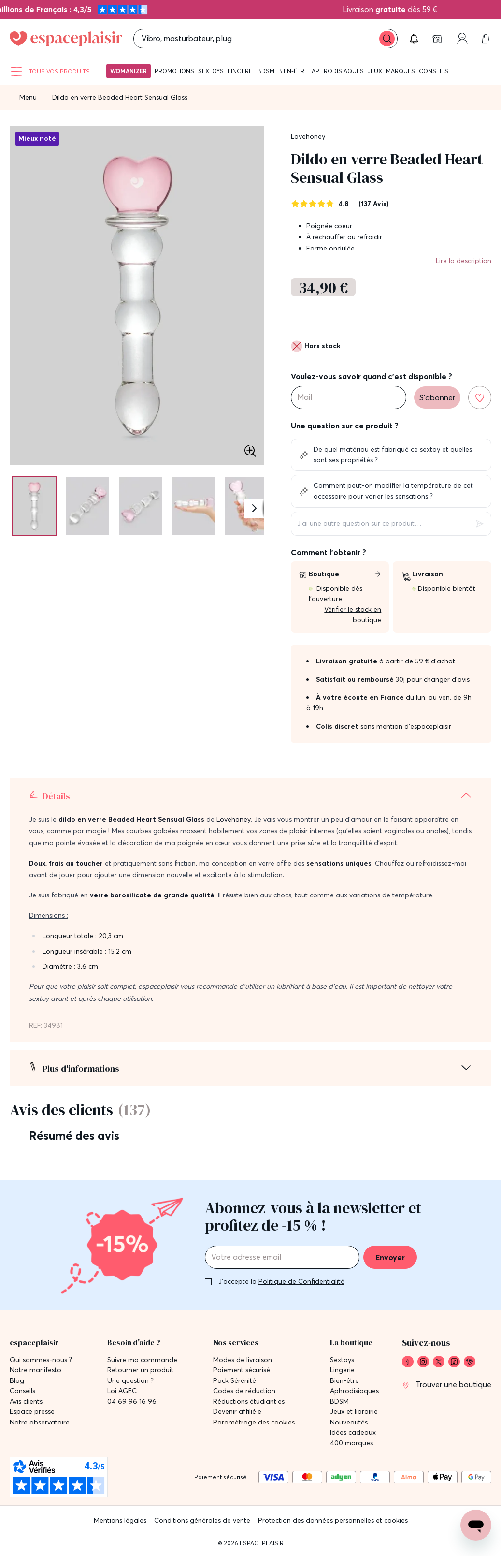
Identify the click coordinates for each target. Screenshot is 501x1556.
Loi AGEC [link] (122, 1391)
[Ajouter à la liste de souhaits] (479, 397)
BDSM (266, 70)
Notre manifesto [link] (35, 1370)
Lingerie (241, 70)
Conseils (433, 70)
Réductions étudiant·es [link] (249, 1401)
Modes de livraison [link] (242, 1360)
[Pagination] (32, 506)
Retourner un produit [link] (140, 1370)
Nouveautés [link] (349, 1422)
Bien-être (293, 70)
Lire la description (463, 260)
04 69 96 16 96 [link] (132, 1401)
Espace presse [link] (32, 1412)
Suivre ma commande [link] (142, 1360)
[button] (414, 38)
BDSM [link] (339, 1401)
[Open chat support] (475, 1525)
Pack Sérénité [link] (234, 1381)
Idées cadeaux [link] (353, 1432)
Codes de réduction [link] (244, 1391)
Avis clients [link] (26, 1401)
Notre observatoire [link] (40, 1422)
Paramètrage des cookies (254, 1422)
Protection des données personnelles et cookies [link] (333, 1520)
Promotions (174, 70)
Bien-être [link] (344, 1381)
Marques (400, 70)
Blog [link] (17, 1381)
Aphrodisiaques (338, 70)
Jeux (375, 70)
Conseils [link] (22, 1391)
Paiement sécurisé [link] (241, 1370)
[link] (438, 38)
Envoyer (390, 1257)
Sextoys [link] (342, 1360)
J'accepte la (281, 1281)
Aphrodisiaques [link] (354, 1391)
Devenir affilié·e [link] (237, 1412)
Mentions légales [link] (120, 1520)
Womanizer (128, 70)
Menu (28, 97)
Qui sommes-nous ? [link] (41, 1360)
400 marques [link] (351, 1443)
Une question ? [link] (130, 1381)
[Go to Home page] (66, 38)
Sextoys (211, 70)
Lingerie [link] (342, 1370)
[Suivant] (254, 508)
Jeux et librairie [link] (354, 1412)
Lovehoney (308, 136)
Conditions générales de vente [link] (202, 1520)
